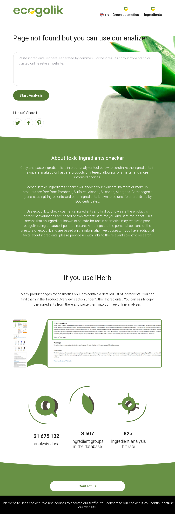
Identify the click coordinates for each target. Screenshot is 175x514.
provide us (78, 235)
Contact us (88, 486)
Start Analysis (31, 95)
